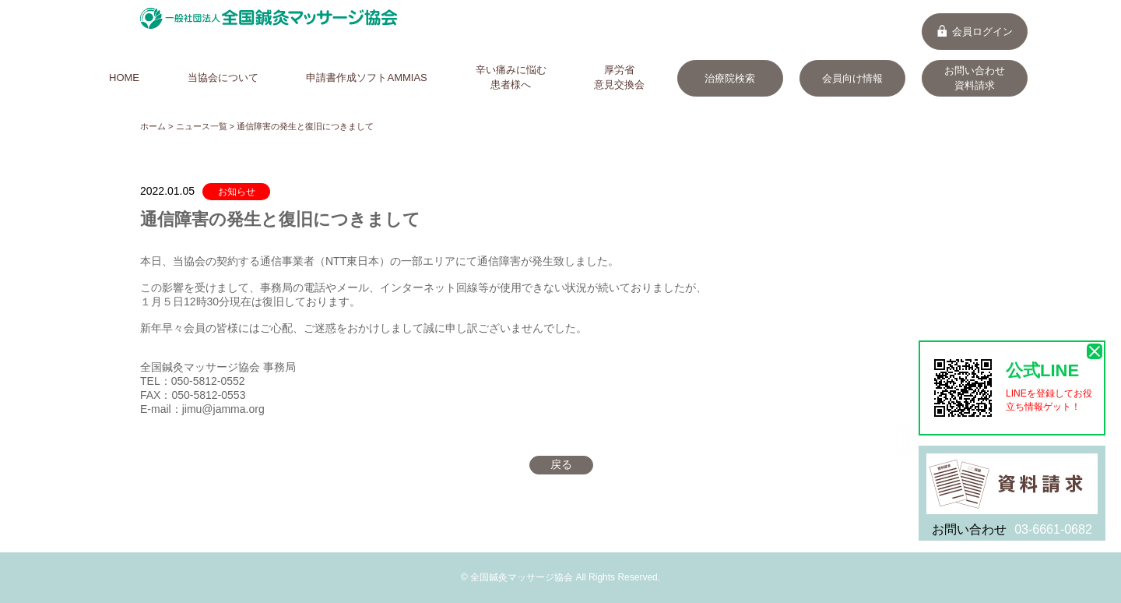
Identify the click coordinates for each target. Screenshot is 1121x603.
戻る (561, 464)
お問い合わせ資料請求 (974, 78)
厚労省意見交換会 (619, 77)
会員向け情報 (852, 78)
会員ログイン (974, 31)
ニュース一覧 (201, 126)
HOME (124, 77)
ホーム (153, 126)
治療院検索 (730, 78)
